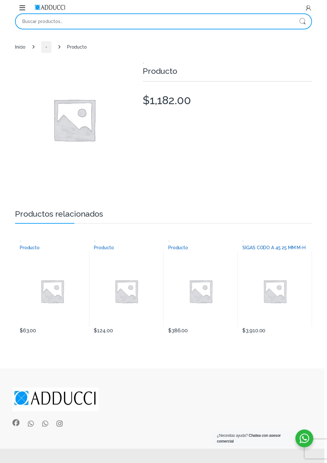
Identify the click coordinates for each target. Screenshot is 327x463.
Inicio (20, 47)
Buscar (302, 21)
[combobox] (154, 21)
